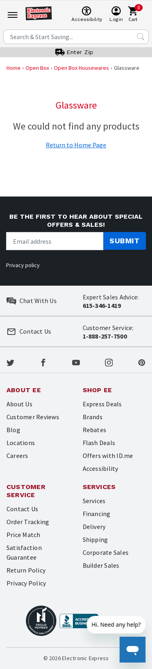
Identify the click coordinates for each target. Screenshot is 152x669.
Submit (124, 240)
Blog (13, 430)
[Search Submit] (141, 36)
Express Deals (102, 404)
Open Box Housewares (81, 67)
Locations (20, 443)
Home (13, 67)
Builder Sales (101, 565)
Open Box (37, 67)
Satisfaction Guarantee (24, 552)
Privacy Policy (26, 583)
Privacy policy (23, 265)
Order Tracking (27, 522)
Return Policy (25, 570)
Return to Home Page (76, 145)
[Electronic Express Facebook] (43, 361)
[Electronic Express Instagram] (109, 361)
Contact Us (22, 509)
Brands (93, 417)
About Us (19, 404)
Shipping (95, 539)
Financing (97, 514)
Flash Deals (99, 443)
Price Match (23, 535)
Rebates (95, 430)
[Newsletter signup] (54, 241)
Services (94, 501)
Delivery (94, 527)
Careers (17, 456)
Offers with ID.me (108, 456)
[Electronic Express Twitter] (10, 361)
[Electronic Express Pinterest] (142, 361)
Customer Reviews (32, 417)
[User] (116, 14)
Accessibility (100, 468)
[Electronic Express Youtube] (76, 361)
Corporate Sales (106, 552)
